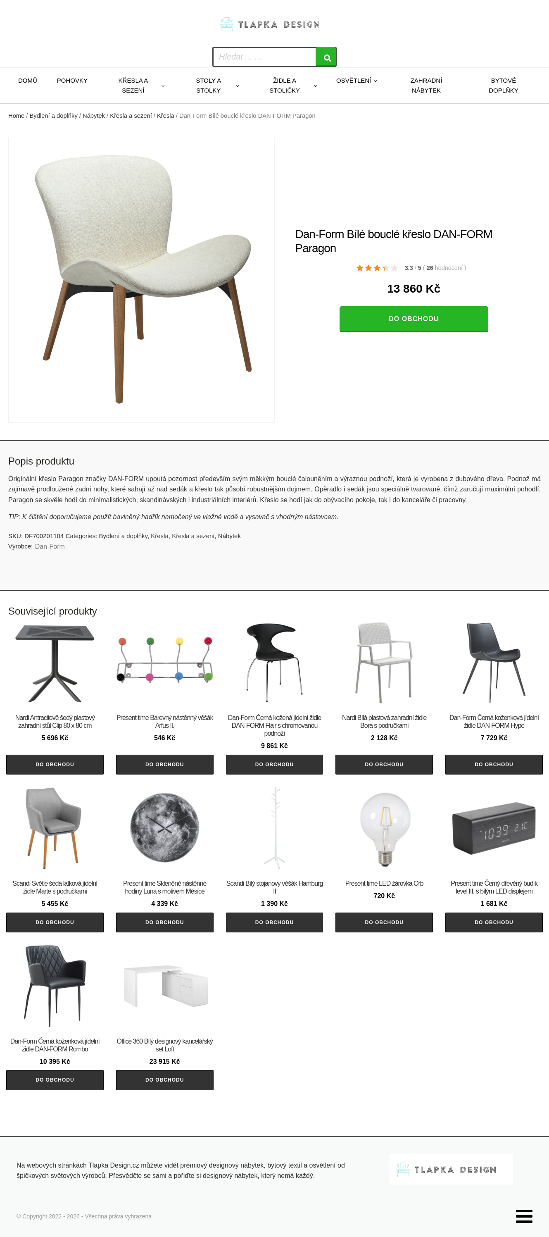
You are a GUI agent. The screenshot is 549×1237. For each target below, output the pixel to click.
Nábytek (94, 115)
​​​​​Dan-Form (50, 546)
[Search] (326, 57)
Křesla (165, 115)
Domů (27, 80)
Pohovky (72, 80)
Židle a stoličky (284, 85)
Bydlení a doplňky (54, 115)
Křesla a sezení (133, 85)
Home (16, 115)
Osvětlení (353, 80)
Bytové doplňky (503, 85)
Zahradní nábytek (426, 85)
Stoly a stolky (208, 85)
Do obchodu (414, 318)
